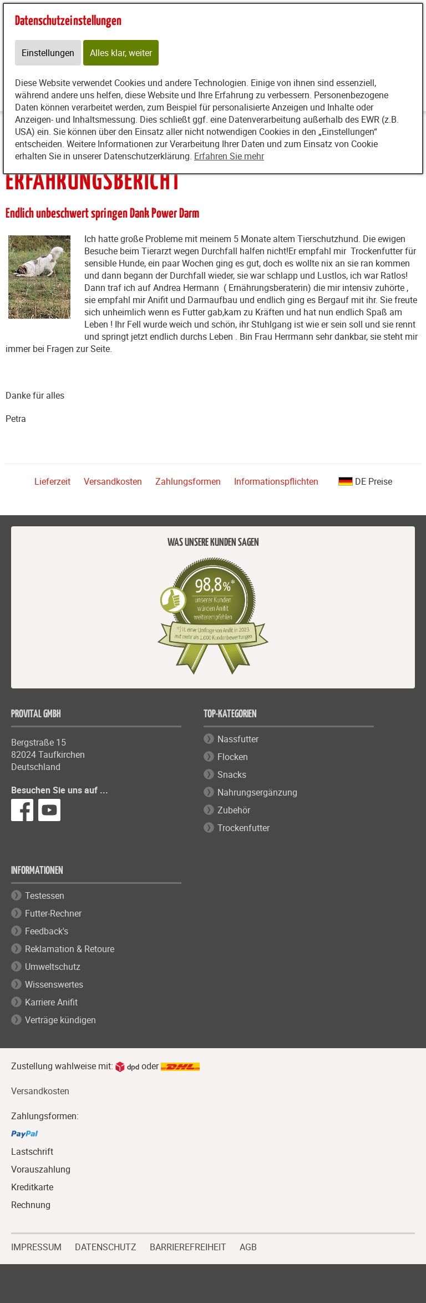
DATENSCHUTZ (105, 1246)
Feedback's (46, 931)
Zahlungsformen (188, 481)
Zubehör (233, 810)
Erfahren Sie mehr (229, 156)
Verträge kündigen (60, 1020)
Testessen (44, 895)
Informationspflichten (276, 481)
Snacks (231, 774)
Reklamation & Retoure (69, 949)
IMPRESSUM (36, 1246)
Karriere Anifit (51, 1002)
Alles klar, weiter (121, 53)
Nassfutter (237, 739)
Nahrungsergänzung (257, 792)
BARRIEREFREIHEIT (188, 1246)
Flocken (232, 757)
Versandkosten (113, 481)
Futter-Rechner (53, 913)
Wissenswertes (54, 984)
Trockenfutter (243, 828)
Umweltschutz (52, 966)
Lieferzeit (52, 481)
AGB (248, 1247)
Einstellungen (48, 53)
